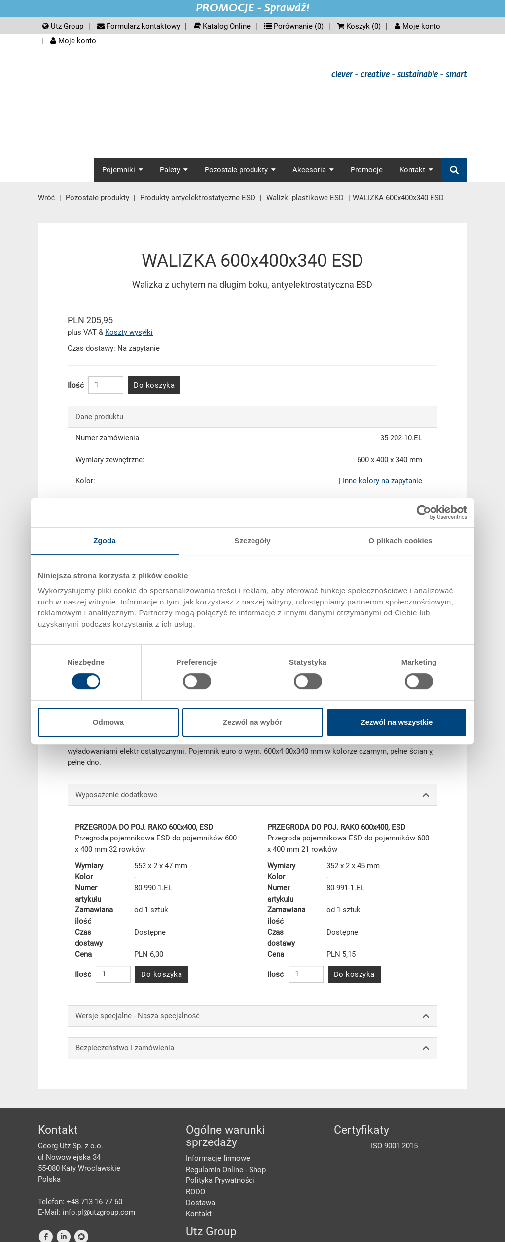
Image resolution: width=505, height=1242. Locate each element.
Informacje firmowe (218, 1158)
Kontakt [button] (416, 170)
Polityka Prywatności (220, 1180)
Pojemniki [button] (122, 170)
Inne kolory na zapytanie (382, 480)
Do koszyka (154, 385)
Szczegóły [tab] (252, 541)
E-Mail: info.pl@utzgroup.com (86, 1212)
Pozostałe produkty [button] (240, 170)
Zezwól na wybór (252, 722)
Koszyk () (359, 26)
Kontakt (199, 1213)
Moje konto (417, 26)
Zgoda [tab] (104, 541)
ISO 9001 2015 (394, 1145)
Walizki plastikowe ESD (305, 197)
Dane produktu (99, 416)
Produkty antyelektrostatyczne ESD (197, 197)
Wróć (46, 197)
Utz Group (62, 26)
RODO (195, 1191)
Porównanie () (294, 26)
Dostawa (200, 1202)
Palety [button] (174, 170)
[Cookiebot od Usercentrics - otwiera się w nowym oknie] (424, 512)
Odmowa (108, 722)
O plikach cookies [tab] (400, 541)
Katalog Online (222, 26)
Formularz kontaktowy (138, 26)
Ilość (76, 385)
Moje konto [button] (73, 40)
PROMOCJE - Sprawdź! (253, 8)
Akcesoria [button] (313, 170)
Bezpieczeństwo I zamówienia (252, 1048)
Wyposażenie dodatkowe (252, 795)
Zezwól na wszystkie (397, 722)
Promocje (367, 170)
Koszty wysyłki (129, 332)
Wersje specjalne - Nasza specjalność (252, 1016)
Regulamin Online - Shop (226, 1169)
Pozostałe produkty (97, 197)
